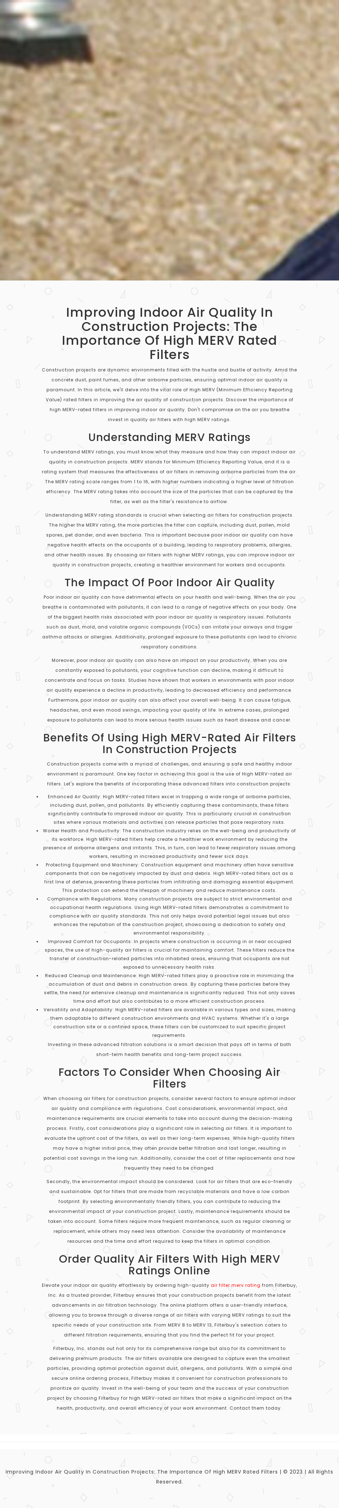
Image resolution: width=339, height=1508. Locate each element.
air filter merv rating (236, 1285)
